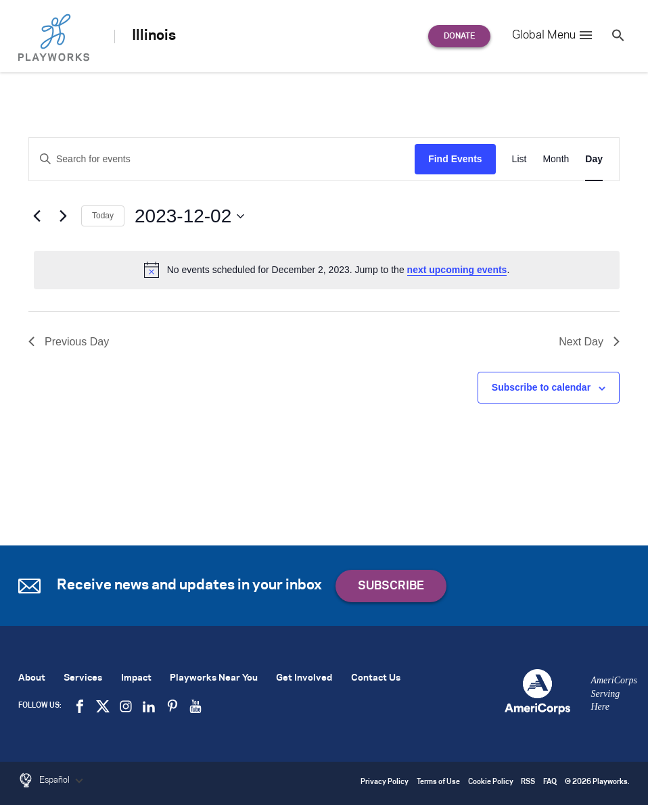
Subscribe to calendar (541, 387)
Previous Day (68, 341)
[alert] (327, 270)
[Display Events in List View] (519, 159)
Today (103, 215)
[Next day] (63, 216)
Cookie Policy (490, 782)
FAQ (550, 782)
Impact (136, 678)
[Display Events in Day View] (594, 159)
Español (63, 780)
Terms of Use (438, 782)
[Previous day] (36, 216)
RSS (528, 782)
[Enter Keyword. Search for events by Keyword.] (222, 159)
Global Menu (553, 35)
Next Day (589, 341)
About (31, 678)
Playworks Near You (214, 678)
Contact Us (375, 678)
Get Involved (304, 678)
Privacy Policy (385, 782)
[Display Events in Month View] (555, 159)
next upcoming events (457, 269)
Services (83, 678)
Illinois (154, 36)
